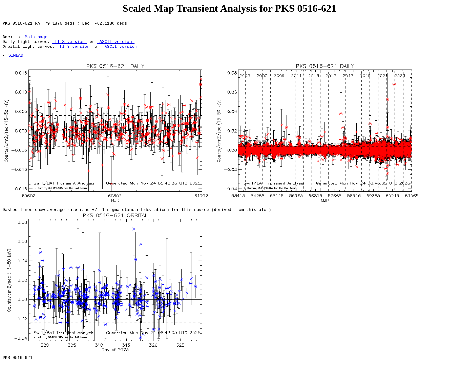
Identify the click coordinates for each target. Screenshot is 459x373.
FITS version (69, 45)
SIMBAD (16, 61)
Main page (36, 39)
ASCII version (115, 45)
